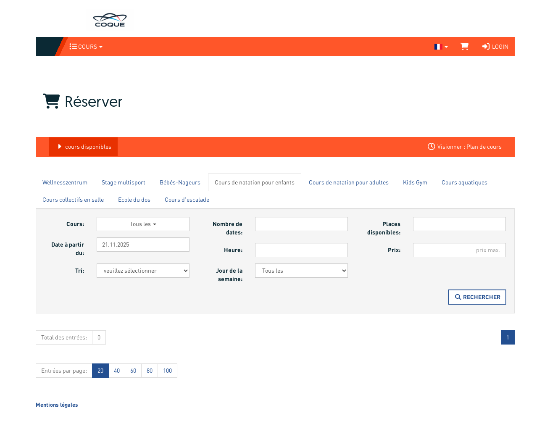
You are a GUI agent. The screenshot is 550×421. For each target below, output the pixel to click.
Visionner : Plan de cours (464, 146)
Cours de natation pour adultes (349, 182)
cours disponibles (83, 146)
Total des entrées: (64, 337)
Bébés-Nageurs (180, 182)
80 (150, 370)
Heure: (233, 249)
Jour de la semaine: (229, 274)
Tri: (79, 270)
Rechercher (477, 296)
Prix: (394, 249)
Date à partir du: (67, 248)
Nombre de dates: (227, 228)
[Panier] (464, 46)
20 (100, 370)
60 (133, 370)
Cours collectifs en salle (73, 199)
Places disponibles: (383, 228)
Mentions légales (57, 404)
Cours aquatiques (464, 182)
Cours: (75, 223)
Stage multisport (123, 182)
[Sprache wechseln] (441, 46)
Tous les (143, 223)
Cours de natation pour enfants (255, 182)
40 (117, 370)
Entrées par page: (64, 370)
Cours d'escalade (187, 199)
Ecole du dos (134, 199)
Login (495, 46)
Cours (86, 46)
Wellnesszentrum (64, 182)
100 (167, 370)
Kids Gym (415, 182)
